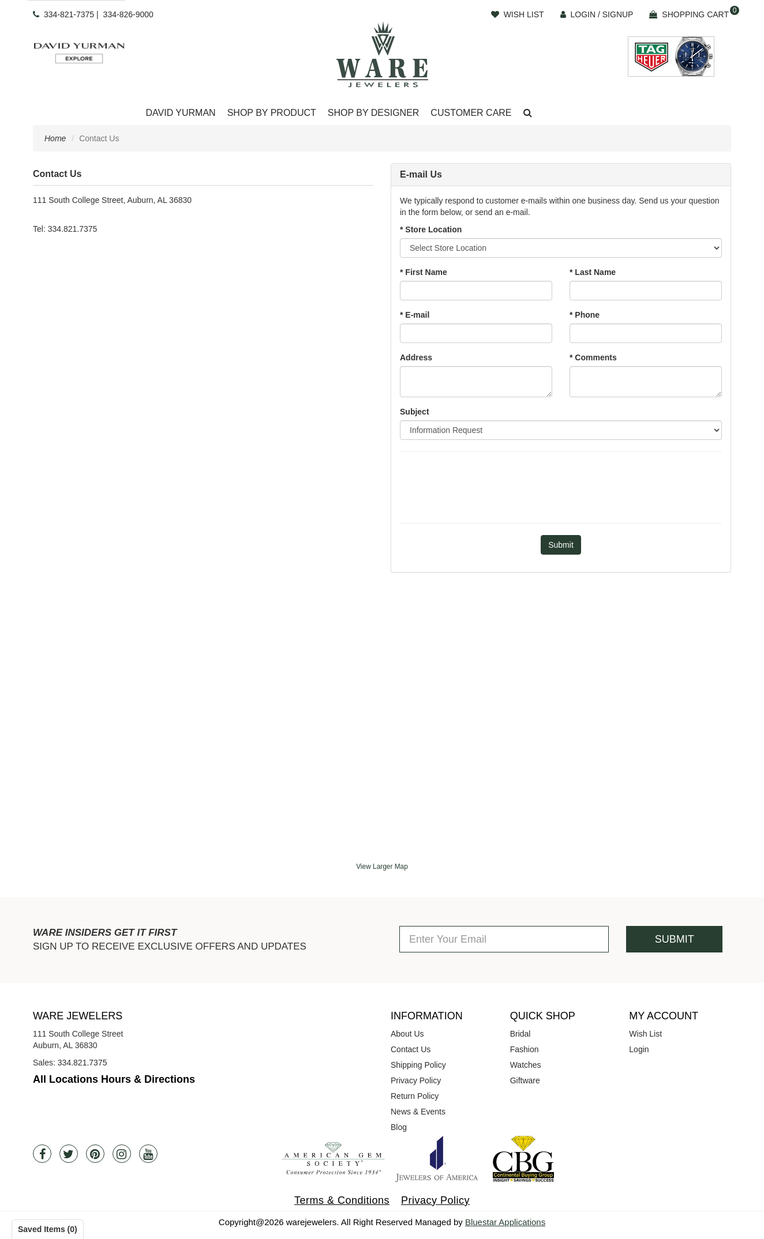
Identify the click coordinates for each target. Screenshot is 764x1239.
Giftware (525, 1080)
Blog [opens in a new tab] (399, 1127)
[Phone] (646, 333)
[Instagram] (122, 1153)
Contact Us (410, 1049)
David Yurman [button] (180, 113)
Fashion (524, 1049)
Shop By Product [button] (271, 113)
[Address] (476, 381)
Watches (525, 1064)
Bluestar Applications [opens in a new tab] (505, 1222)
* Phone (585, 314)
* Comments (593, 357)
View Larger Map (382, 867)
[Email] (476, 333)
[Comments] (646, 381)
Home (55, 138)
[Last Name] (646, 290)
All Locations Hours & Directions (114, 1079)
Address (416, 357)
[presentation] (561, 486)
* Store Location (431, 229)
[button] (527, 113)
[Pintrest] (95, 1153)
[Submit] (561, 545)
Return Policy (415, 1096)
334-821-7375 (69, 14)
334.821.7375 (82, 1062)
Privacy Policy (416, 1080)
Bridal (520, 1033)
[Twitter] (68, 1153)
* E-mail (414, 314)
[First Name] (476, 290)
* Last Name (593, 272)
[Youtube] (148, 1153)
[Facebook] (42, 1153)
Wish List (645, 1033)
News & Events (418, 1111)
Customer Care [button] (470, 113)
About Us (407, 1033)
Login (639, 1049)
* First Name (423, 272)
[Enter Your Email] (504, 939)
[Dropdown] (180, 113)
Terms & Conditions (342, 1200)
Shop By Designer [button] (374, 113)
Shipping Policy (418, 1064)
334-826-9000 (128, 14)
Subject (414, 411)
